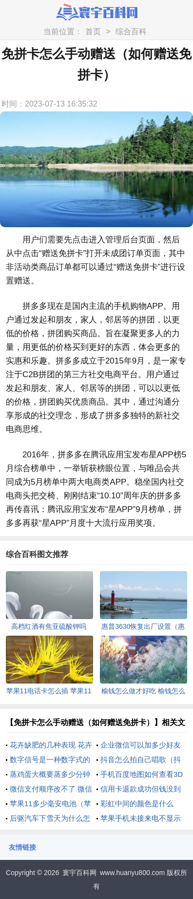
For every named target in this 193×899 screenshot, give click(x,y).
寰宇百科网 (79, 873)
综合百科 (131, 31)
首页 (93, 31)
